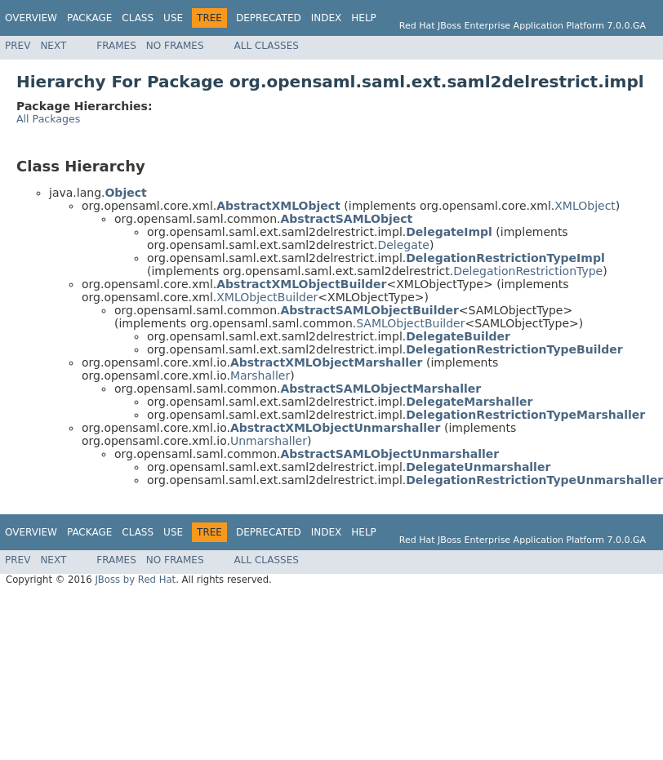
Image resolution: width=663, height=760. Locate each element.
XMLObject (585, 205)
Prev (17, 45)
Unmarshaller (268, 440)
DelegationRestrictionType (528, 271)
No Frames (175, 45)
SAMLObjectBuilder (410, 323)
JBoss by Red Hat (135, 579)
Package (89, 18)
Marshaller (260, 375)
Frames (116, 45)
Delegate (403, 244)
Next (53, 45)
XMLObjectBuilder (267, 297)
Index (326, 18)
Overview (31, 18)
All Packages (48, 119)
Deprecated (268, 18)
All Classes (266, 45)
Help (363, 18)
